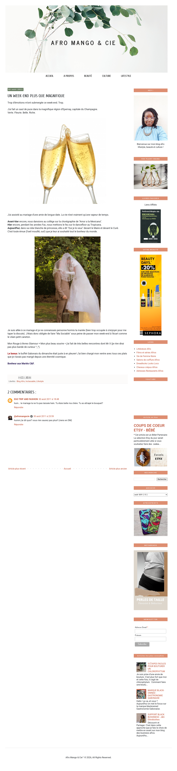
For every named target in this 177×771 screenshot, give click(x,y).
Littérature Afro (143, 349)
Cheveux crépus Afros (146, 367)
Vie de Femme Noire (146, 356)
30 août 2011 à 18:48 (49, 399)
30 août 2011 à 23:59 (44, 416)
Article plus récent (17, 468)
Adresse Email (141, 627)
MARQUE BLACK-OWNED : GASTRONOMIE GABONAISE (156, 694)
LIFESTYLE (126, 75)
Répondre (18, 407)
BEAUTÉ (88, 75)
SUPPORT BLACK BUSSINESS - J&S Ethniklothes (156, 717)
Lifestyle (40, 381)
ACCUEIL (50, 75)
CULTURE (106, 75)
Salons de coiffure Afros (148, 360)
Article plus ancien (118, 468)
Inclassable (31, 381)
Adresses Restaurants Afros (149, 371)
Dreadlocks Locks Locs (147, 363)
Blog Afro (21, 381)
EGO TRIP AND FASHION (26, 399)
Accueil (67, 468)
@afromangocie (21, 416)
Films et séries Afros (146, 352)
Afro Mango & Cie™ (75, 757)
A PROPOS (69, 75)
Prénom (138, 635)
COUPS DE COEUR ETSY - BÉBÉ (149, 427)
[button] (136, 226)
